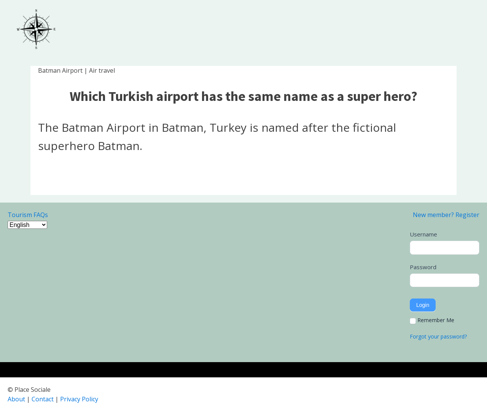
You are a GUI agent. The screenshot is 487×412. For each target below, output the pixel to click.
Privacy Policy (79, 399)
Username (423, 234)
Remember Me (432, 320)
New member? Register (446, 215)
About (16, 399)
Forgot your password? (438, 336)
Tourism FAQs (28, 215)
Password (423, 267)
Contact (43, 399)
